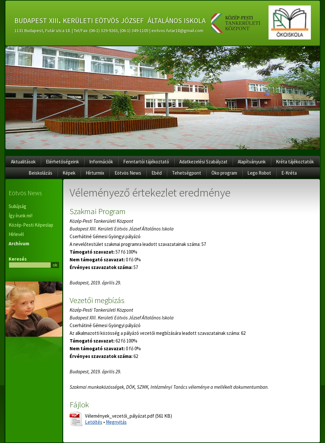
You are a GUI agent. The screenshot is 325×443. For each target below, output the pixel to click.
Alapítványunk (252, 162)
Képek (69, 173)
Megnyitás (116, 422)
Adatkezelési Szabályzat (203, 162)
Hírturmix (95, 173)
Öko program (224, 173)
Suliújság (17, 206)
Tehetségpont (186, 173)
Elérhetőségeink (62, 162)
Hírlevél (16, 234)
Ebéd (156, 173)
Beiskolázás (40, 173)
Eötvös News (128, 173)
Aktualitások (23, 162)
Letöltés (93, 422)
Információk (101, 162)
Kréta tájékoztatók (295, 162)
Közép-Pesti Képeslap (31, 225)
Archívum (19, 243)
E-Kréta (289, 173)
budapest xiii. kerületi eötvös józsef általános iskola (110, 19)
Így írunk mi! (20, 216)
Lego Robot (259, 173)
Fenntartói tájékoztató (146, 162)
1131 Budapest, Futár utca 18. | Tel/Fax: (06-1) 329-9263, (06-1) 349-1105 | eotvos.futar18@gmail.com (108, 30)
